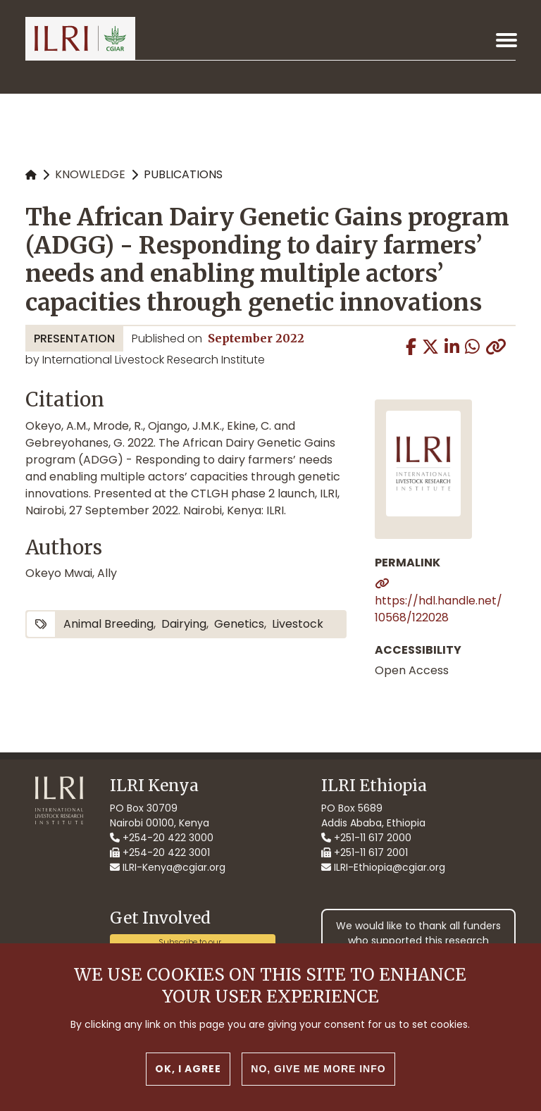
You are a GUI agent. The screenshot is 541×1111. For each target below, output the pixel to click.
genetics (239, 624)
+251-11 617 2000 (366, 838)
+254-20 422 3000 (161, 838)
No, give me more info (318, 1068)
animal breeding (108, 624)
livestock (297, 624)
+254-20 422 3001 (160, 852)
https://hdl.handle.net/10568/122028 (438, 609)
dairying (183, 624)
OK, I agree (188, 1069)
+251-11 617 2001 (364, 852)
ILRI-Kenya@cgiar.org (167, 867)
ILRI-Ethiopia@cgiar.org (383, 867)
